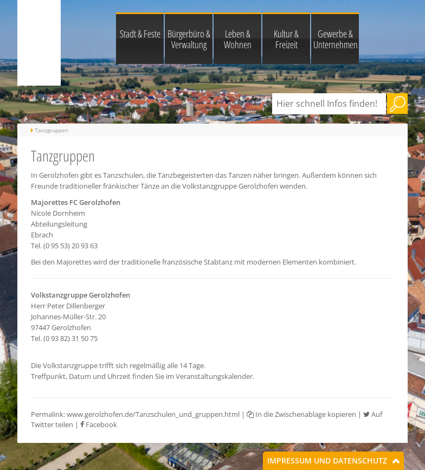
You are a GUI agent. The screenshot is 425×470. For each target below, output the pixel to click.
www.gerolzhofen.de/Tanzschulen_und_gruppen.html (153, 414)
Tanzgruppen (51, 130)
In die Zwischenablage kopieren (301, 414)
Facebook (98, 424)
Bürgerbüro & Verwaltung (189, 39)
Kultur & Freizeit (286, 39)
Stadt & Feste (140, 33)
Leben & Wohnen (238, 39)
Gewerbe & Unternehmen (335, 39)
